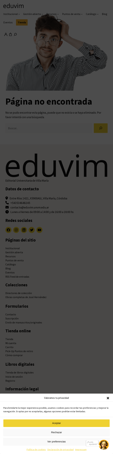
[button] (108, 398)
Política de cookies (36, 449)
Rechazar (56, 432)
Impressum (81, 449)
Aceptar (56, 423)
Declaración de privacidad (60, 449)
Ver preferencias (56, 441)
